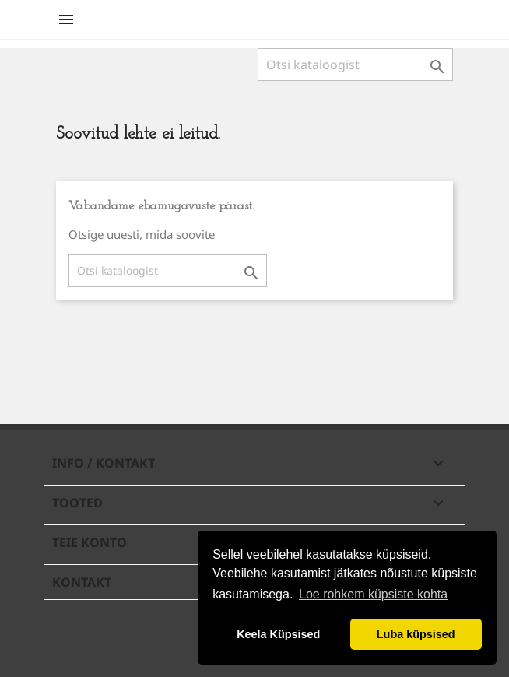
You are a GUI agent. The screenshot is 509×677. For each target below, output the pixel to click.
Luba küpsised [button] (416, 634)
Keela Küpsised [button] (278, 634)
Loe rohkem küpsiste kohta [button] (373, 594)
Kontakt (81, 582)
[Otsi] (355, 64)
